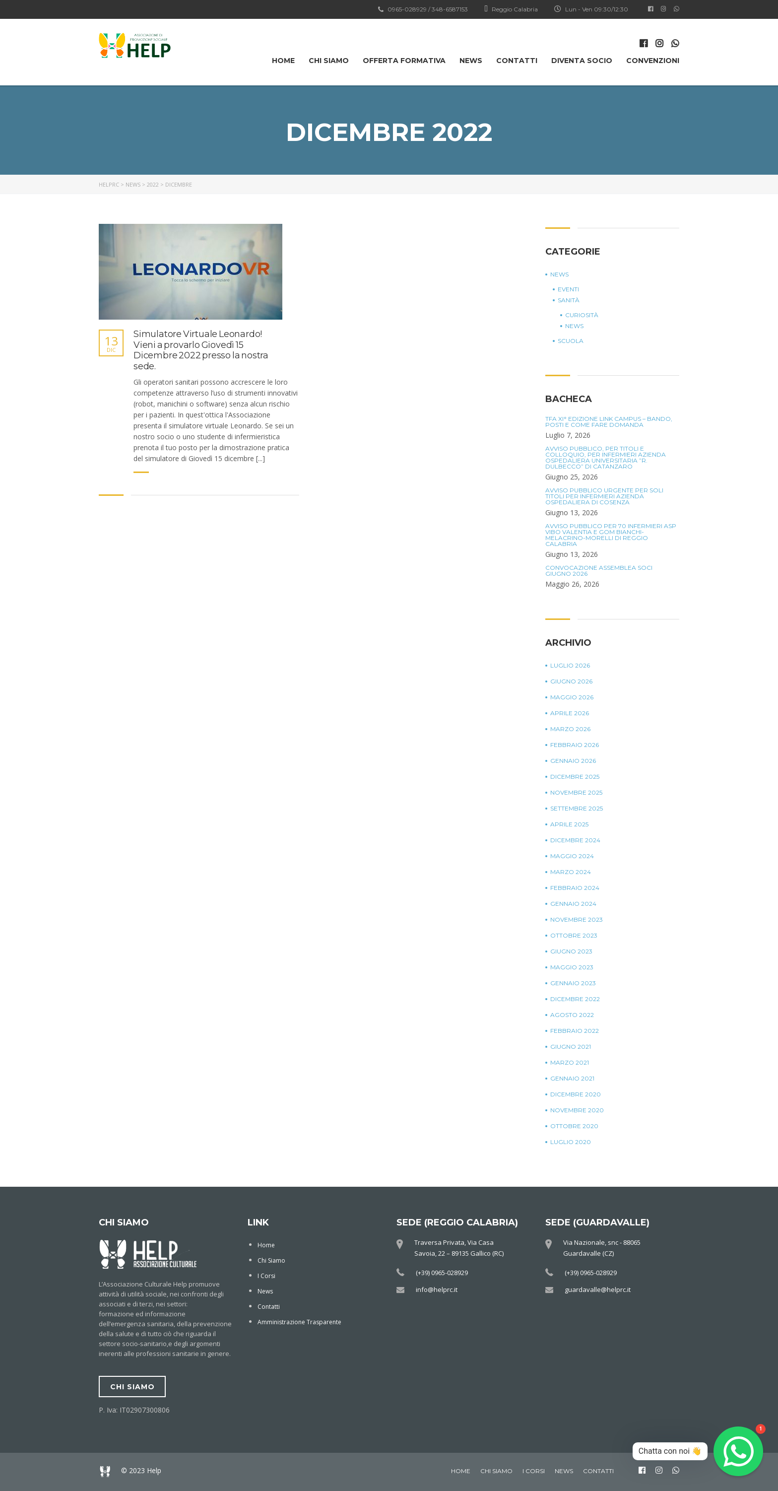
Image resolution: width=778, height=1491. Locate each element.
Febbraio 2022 (574, 1031)
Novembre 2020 (577, 1110)
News (470, 60)
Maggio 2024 (572, 856)
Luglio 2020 (570, 1142)
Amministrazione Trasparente (299, 1322)
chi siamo (132, 1386)
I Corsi (266, 1276)
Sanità (569, 300)
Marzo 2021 (569, 1063)
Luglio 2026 (570, 666)
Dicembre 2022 (575, 999)
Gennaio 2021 (572, 1079)
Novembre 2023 (576, 920)
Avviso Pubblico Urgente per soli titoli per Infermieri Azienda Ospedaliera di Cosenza (604, 496)
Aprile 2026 (569, 713)
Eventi (568, 289)
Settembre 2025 (576, 809)
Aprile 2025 (569, 824)
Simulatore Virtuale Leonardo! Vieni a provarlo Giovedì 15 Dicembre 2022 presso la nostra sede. (200, 350)
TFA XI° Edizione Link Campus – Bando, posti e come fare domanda (608, 422)
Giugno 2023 (571, 951)
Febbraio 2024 (574, 888)
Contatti (516, 60)
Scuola (571, 341)
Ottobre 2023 (573, 936)
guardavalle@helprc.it (598, 1289)
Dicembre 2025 (574, 777)
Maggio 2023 (571, 967)
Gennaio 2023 (573, 983)
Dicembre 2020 (575, 1094)
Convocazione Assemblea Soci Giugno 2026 (598, 571)
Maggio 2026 (571, 697)
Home (283, 60)
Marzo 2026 (570, 729)
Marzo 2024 (570, 872)
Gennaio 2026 (573, 761)
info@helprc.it (436, 1289)
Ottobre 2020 (574, 1126)
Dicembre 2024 (575, 840)
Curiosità (581, 315)
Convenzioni (652, 60)
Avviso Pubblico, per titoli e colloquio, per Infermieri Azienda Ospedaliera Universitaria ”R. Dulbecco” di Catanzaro (605, 458)
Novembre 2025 (576, 793)
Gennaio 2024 (573, 904)
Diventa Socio (581, 60)
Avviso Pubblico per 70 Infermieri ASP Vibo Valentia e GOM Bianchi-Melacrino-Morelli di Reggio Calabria (610, 535)
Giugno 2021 (570, 1047)
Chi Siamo (329, 60)
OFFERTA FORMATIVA (404, 60)
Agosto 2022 (572, 1015)
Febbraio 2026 (574, 745)
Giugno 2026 (571, 681)
